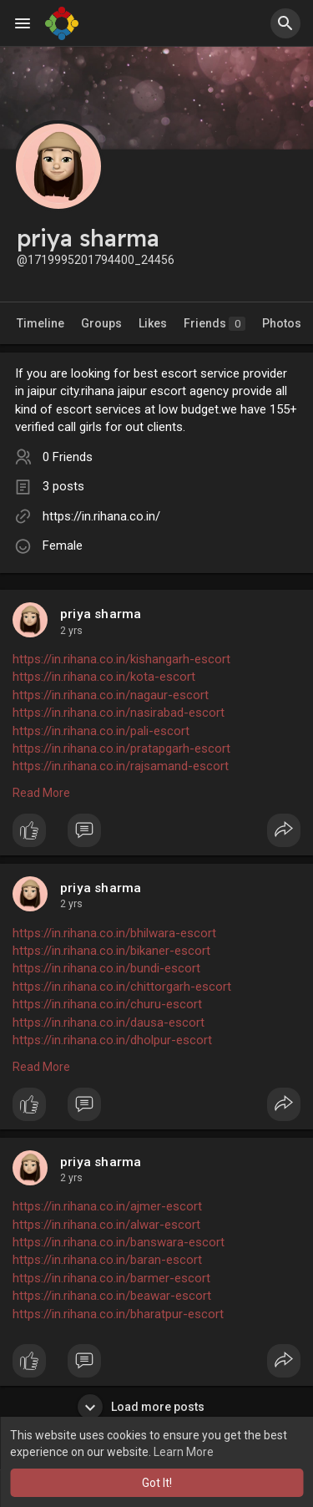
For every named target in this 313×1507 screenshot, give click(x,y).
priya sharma (100, 614)
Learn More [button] (184, 1452)
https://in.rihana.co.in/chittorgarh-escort (122, 986)
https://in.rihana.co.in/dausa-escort (108, 1022)
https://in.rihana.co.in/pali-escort (101, 730)
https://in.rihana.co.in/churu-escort (107, 1004)
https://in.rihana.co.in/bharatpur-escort (118, 1314)
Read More (41, 792)
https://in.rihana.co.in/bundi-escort (106, 968)
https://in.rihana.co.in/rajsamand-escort (121, 766)
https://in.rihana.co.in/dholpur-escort (112, 1040)
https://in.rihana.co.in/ (101, 516)
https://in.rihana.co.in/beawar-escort (112, 1295)
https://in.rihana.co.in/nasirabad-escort (119, 712)
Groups (101, 323)
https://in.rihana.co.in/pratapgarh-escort (121, 748)
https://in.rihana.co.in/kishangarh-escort (121, 659)
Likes (153, 323)
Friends (214, 324)
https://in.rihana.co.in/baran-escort (107, 1259)
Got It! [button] (157, 1482)
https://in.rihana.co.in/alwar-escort (106, 1224)
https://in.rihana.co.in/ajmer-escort (107, 1206)
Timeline (40, 323)
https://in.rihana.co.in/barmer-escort (111, 1278)
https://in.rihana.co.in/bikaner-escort (111, 950)
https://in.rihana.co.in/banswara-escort (119, 1242)
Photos (281, 323)
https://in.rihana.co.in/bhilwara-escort (114, 933)
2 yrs (71, 631)
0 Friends (68, 456)
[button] (285, 23)
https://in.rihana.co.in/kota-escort (104, 676)
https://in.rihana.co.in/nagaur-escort (111, 695)
